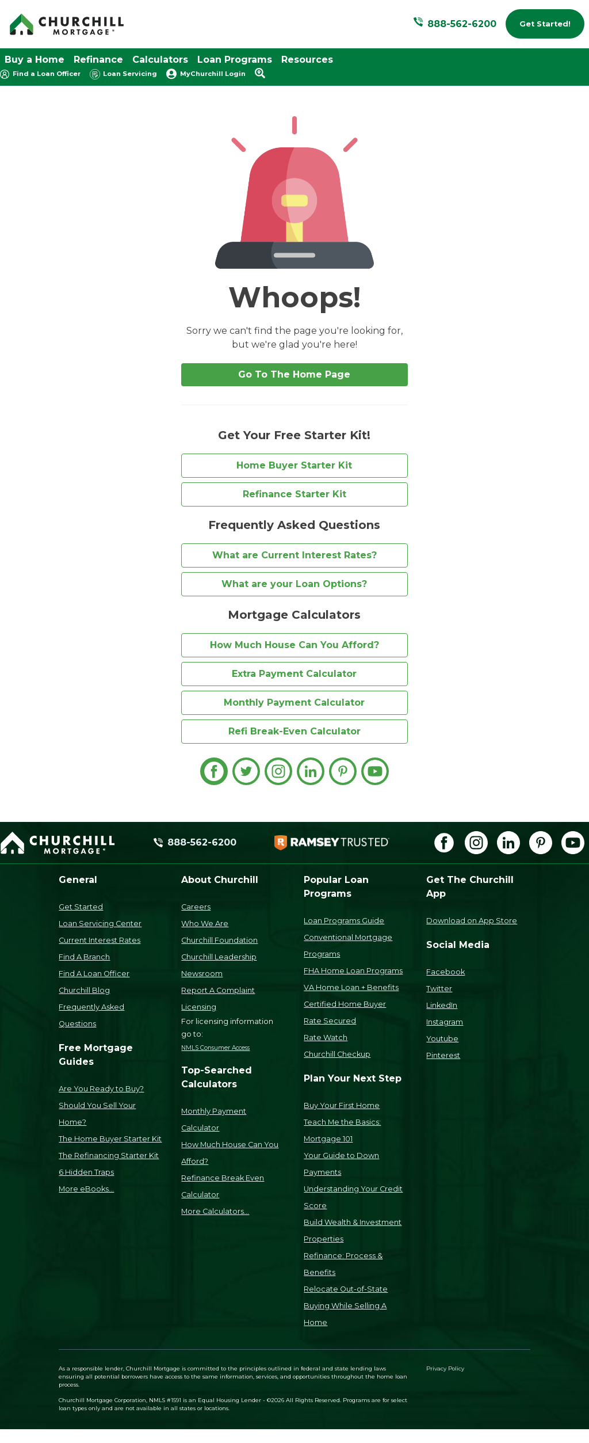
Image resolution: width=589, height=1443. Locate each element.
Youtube (442, 1038)
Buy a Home (34, 59)
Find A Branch (84, 957)
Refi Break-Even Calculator (294, 731)
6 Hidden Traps (86, 1172)
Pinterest (443, 1055)
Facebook (445, 972)
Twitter (439, 988)
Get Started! (545, 24)
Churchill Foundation (219, 940)
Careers (196, 907)
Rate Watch (325, 1037)
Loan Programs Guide (344, 920)
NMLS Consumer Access (215, 1048)
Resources (307, 59)
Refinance (98, 59)
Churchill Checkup (337, 1054)
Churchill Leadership (219, 957)
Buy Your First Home (342, 1105)
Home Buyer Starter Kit (294, 465)
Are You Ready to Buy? (101, 1088)
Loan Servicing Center (100, 923)
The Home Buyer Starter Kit (110, 1138)
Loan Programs (234, 59)
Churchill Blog (84, 990)
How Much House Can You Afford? (294, 644)
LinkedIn (441, 1005)
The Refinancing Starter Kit (109, 1155)
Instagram (444, 1022)
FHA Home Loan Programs (353, 970)
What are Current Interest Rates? (294, 555)
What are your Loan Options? (294, 583)
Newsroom (202, 973)
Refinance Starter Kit (294, 494)
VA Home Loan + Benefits (351, 987)
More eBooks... (86, 1189)
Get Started (81, 907)
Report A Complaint (218, 990)
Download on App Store (471, 920)
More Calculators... (215, 1211)
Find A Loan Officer (94, 973)
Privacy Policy (445, 1368)
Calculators (160, 59)
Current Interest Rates (99, 940)
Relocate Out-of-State (346, 1289)
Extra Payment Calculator (294, 673)
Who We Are (204, 923)
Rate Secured (330, 1020)
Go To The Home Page (294, 374)
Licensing (198, 1007)
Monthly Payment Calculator (294, 702)
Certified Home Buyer (345, 1004)
